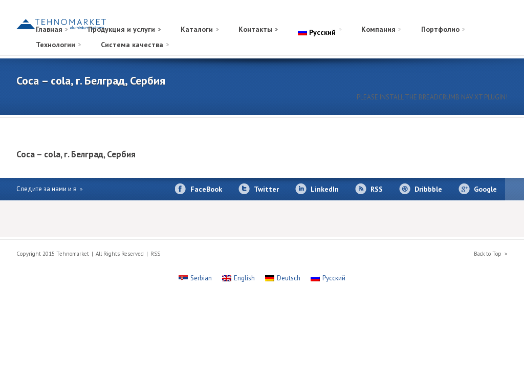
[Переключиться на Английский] (488, 17)
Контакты (255, 29)
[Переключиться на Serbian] (195, 278)
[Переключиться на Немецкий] (478, 17)
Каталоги (197, 29)
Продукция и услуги (121, 29)
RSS (376, 189)
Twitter (266, 189)
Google (485, 189)
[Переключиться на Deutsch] (282, 278)
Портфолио (440, 29)
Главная (49, 29)
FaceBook (206, 189)
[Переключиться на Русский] (328, 278)
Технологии (55, 44)
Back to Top (487, 253)
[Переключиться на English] (238, 278)
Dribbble (428, 189)
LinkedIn (325, 189)
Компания (378, 29)
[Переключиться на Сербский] (498, 17)
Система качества (132, 44)
